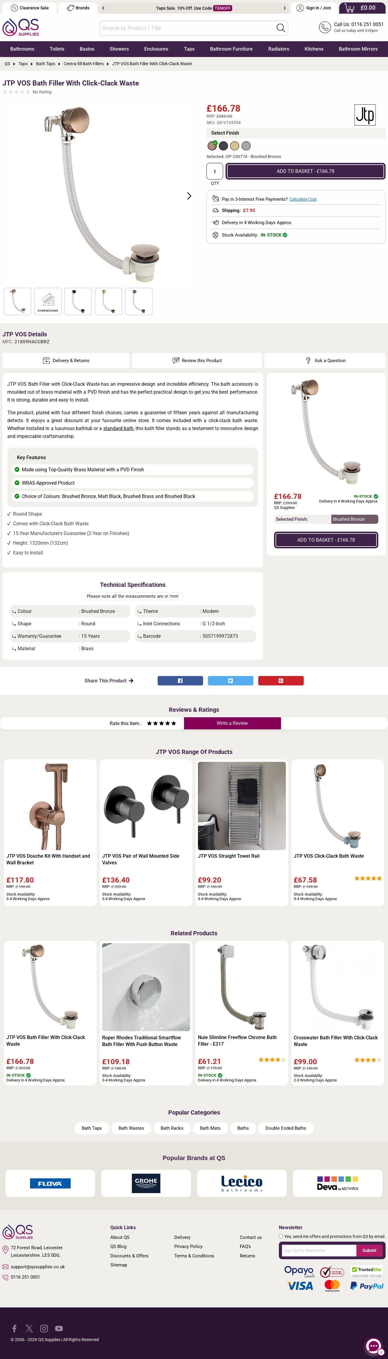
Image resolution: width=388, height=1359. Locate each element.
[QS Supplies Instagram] (44, 1328)
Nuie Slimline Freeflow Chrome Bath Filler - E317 (237, 1040)
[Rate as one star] (149, 724)
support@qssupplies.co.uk (33, 1267)
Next (285, 8)
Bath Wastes (131, 1128)
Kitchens (314, 49)
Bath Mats (210, 1128)
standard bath (118, 428)
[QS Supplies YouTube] (59, 1328)
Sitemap (118, 1265)
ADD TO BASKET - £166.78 (305, 171)
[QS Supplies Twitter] (29, 1328)
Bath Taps (92, 1128)
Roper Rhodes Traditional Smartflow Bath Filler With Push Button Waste (141, 1041)
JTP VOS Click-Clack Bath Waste (329, 856)
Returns (247, 1256)
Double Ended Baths (286, 1128)
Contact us (251, 1237)
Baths (243, 1128)
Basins (87, 49)
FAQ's (245, 1246)
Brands (78, 8)
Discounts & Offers (129, 1256)
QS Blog (118, 1246)
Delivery (182, 1237)
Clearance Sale (30, 8)
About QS (119, 1237)
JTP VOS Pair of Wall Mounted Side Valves (140, 859)
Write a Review (232, 723)
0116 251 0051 (21, 1277)
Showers (119, 49)
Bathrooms (22, 49)
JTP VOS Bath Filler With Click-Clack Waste (45, 1040)
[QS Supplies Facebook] (14, 1328)
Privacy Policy (188, 1246)
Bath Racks (172, 1128)
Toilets (57, 49)
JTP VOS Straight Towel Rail (228, 856)
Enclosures (156, 49)
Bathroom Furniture (231, 49)
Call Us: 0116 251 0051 (359, 24)
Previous (103, 8)
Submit (369, 1250)
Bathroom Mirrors (358, 49)
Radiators (278, 49)
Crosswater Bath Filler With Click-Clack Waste (336, 1041)
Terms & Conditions (194, 1256)
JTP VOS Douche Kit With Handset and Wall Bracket (48, 859)
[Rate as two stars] (152, 724)
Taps (189, 49)
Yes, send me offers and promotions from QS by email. (335, 1236)
